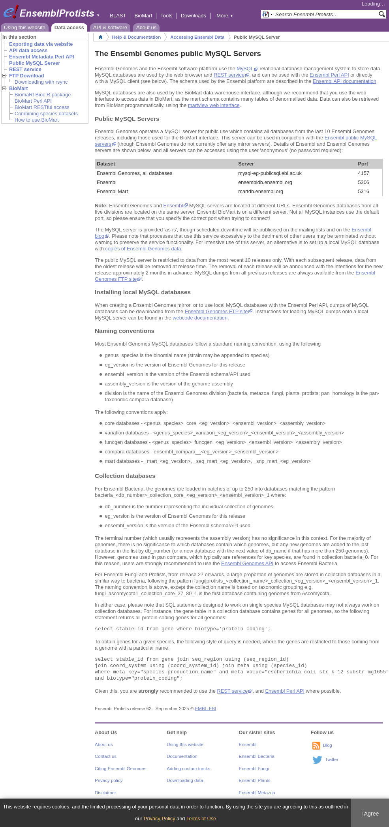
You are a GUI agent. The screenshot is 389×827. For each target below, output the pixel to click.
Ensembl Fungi (254, 768)
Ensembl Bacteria (256, 756)
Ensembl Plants (255, 780)
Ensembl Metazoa (257, 792)
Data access (69, 27)
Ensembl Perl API (329, 75)
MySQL (245, 68)
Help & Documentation (136, 37)
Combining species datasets (46, 114)
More (224, 16)
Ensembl (173, 206)
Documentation (182, 756)
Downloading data (185, 780)
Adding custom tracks (188, 768)
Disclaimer (105, 792)
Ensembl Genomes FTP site (216, 311)
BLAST (118, 16)
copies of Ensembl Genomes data (143, 249)
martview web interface (214, 105)
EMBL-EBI (205, 708)
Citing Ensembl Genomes (121, 768)
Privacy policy (108, 780)
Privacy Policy (159, 818)
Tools (166, 16)
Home (101, 37)
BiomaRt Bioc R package (43, 95)
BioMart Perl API (33, 101)
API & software (110, 27)
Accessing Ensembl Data (197, 37)
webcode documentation (200, 318)
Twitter (331, 759)
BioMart (143, 16)
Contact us (106, 756)
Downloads (193, 16)
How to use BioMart (37, 120)
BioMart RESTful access (42, 107)
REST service (229, 75)
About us (146, 27)
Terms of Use (201, 818)
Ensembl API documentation (344, 81)
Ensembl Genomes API (247, 563)
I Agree (370, 813)
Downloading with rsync (41, 82)
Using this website (24, 27)
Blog (327, 745)
